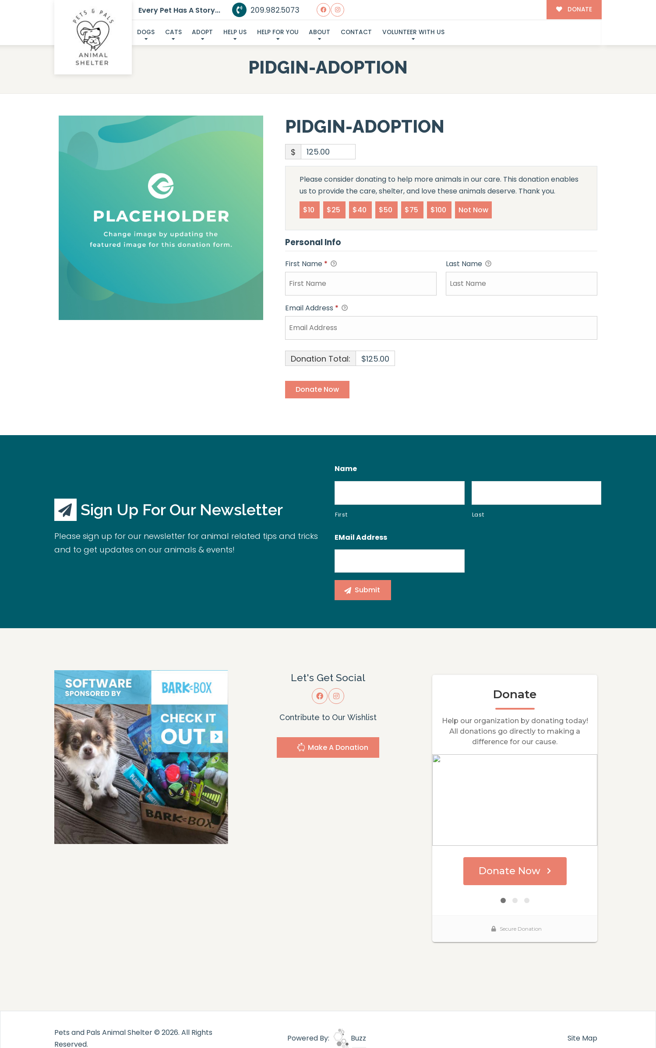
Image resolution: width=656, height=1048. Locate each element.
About (319, 32)
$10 (309, 209)
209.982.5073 (266, 10)
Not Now (473, 209)
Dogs (146, 32)
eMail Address (361, 537)
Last (478, 514)
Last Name (468, 264)
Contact (356, 32)
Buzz (349, 1020)
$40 (360, 209)
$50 (386, 209)
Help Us (235, 32)
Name (346, 469)
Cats (173, 32)
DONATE (574, 9)
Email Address (316, 308)
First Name (311, 264)
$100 (439, 209)
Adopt (202, 32)
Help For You (278, 32)
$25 (334, 209)
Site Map (582, 1020)
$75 (412, 209)
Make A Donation (332, 748)
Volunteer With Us (413, 32)
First (341, 514)
